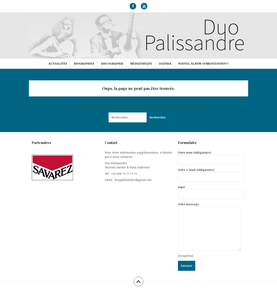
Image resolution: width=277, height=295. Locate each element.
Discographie (112, 63)
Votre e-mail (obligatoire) (211, 173)
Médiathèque (141, 63)
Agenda (165, 63)
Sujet (211, 190)
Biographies (84, 63)
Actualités (57, 63)
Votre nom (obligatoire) (211, 156)
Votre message (209, 206)
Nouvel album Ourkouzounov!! (203, 63)
